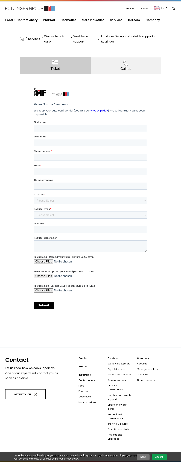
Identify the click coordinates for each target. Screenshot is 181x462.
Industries (84, 374)
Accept (159, 456)
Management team (148, 369)
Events (145, 8)
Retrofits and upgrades (115, 436)
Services (34, 39)
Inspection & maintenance (115, 416)
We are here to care (54, 39)
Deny (143, 456)
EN (159, 8)
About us (142, 363)
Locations (142, 374)
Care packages (117, 380)
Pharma (83, 391)
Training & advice (118, 423)
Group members (146, 380)
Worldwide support (80, 39)
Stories (130, 8)
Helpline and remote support (120, 397)
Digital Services (116, 369)
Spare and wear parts (117, 406)
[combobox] (162, 8)
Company (143, 358)
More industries (87, 402)
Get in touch (25, 394)
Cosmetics (84, 396)
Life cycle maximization (115, 387)
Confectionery (86, 380)
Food (81, 385)
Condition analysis (118, 429)
